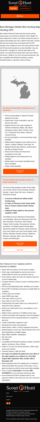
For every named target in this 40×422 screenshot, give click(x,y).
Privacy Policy (33, 419)
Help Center (9, 396)
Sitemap (27, 419)
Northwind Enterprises (29, 410)
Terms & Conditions (11, 419)
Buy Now (13, 8)
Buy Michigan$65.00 (20, 171)
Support (8, 399)
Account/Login (24, 8)
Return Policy (20, 419)
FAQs (7, 393)
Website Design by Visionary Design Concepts (18, 415)
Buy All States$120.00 (20, 243)
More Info (20, 250)
